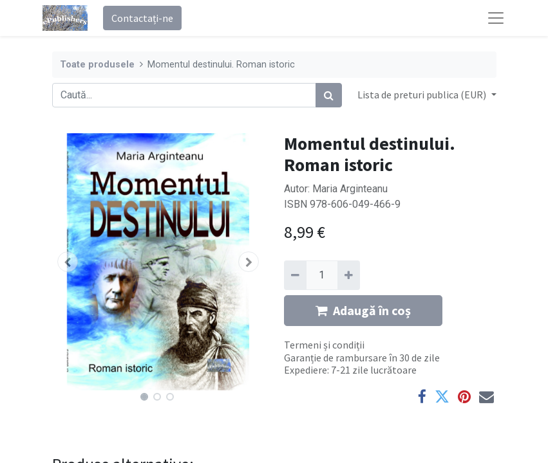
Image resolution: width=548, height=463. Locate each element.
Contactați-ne (142, 18)
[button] (68, 262)
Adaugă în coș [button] (363, 310)
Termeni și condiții (324, 344)
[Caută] (329, 95)
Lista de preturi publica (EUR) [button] (422, 94)
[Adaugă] (348, 275)
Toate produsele (97, 64)
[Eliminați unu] (295, 275)
